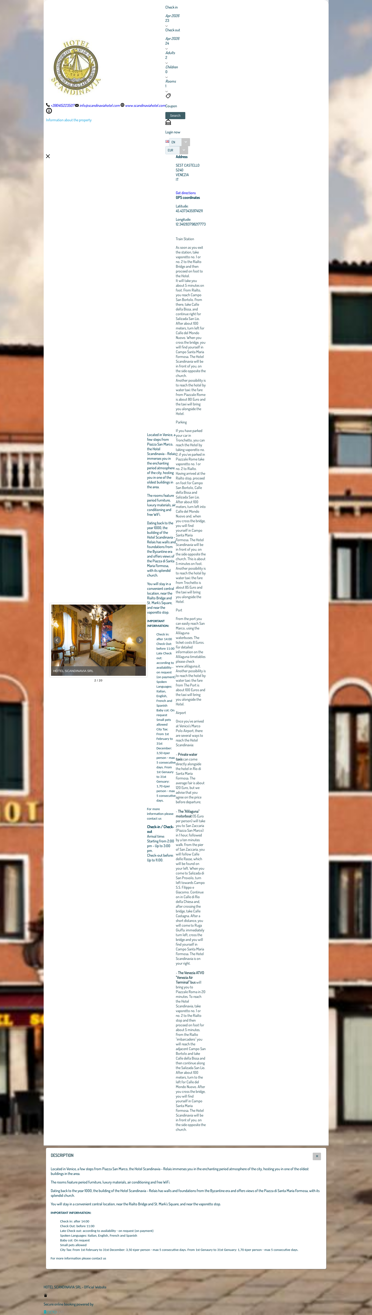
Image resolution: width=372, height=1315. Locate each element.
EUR (170, 150)
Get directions (186, 192)
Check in (171, 7)
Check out (172, 30)
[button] (175, 115)
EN (173, 142)
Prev (57, 640)
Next (140, 640)
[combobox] (179, 142)
